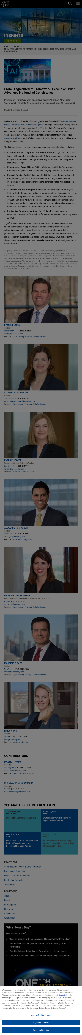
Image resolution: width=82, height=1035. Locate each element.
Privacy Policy (63, 995)
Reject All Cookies (41, 1023)
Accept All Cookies (41, 1030)
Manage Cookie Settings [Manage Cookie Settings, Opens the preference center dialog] (41, 1015)
